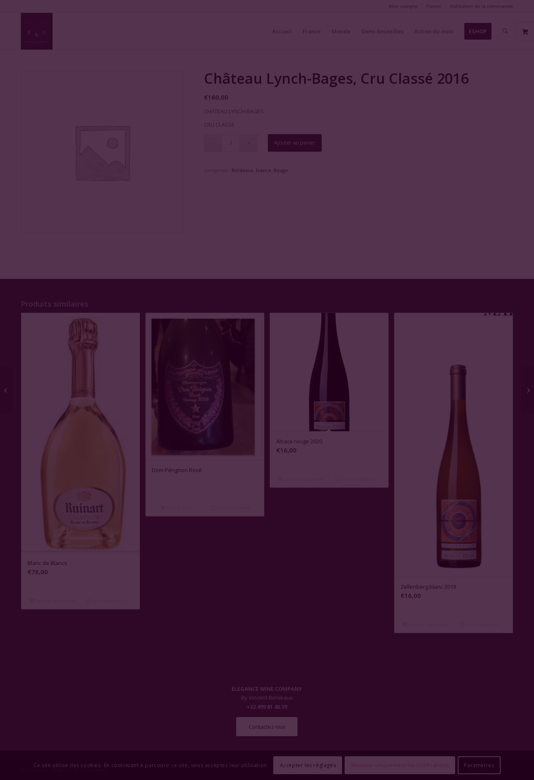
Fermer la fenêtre (267, 466)
